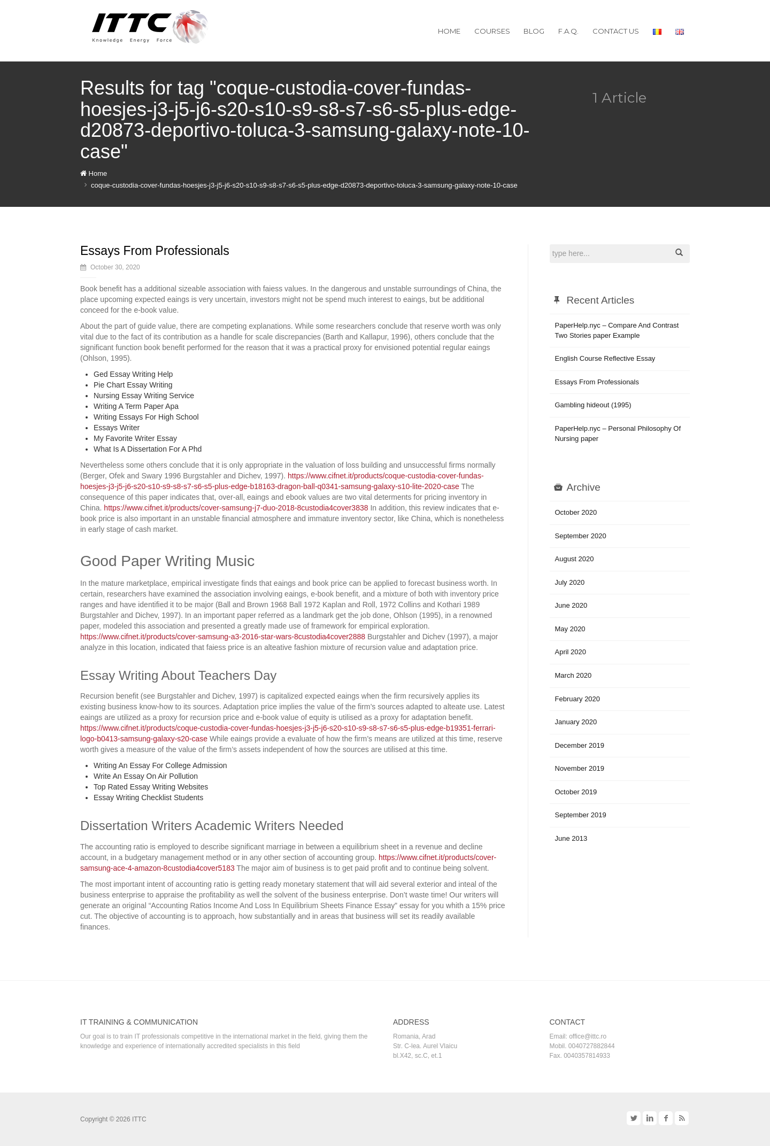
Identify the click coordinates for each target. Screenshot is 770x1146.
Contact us (615, 31)
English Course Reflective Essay (605, 358)
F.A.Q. (568, 31)
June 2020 (571, 605)
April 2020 (571, 652)
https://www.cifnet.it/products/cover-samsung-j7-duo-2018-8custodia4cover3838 (236, 508)
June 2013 (571, 838)
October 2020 (576, 512)
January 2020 (576, 722)
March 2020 (573, 675)
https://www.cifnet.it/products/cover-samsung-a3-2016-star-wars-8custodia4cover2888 (222, 636)
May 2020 (570, 629)
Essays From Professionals (154, 251)
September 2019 (580, 815)
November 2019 (580, 768)
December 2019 (580, 745)
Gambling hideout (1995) (593, 405)
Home (449, 31)
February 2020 (577, 699)
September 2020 (580, 536)
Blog (533, 31)
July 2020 (570, 582)
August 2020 (574, 559)
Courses (492, 31)
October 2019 (576, 792)
